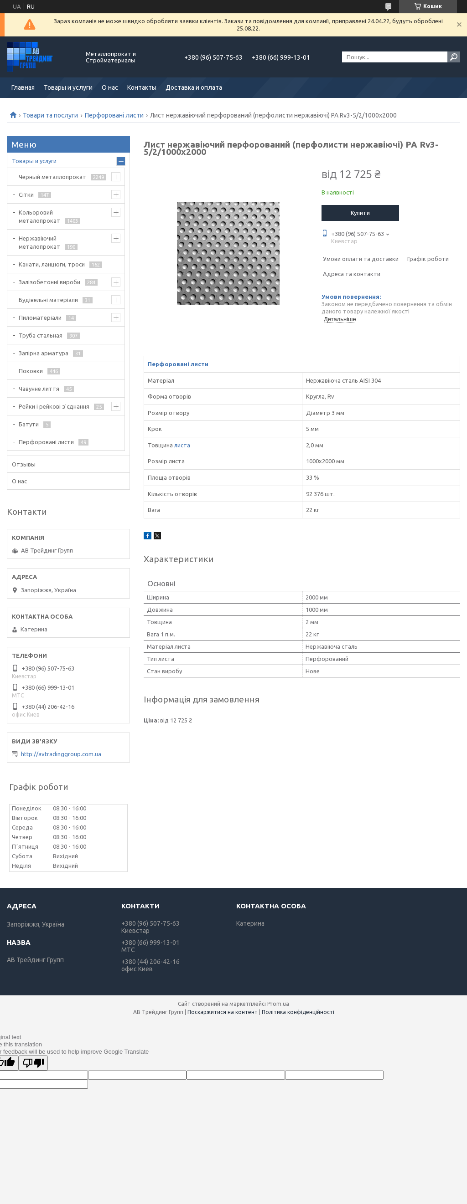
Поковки (31, 371)
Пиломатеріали (40, 317)
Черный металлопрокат (52, 177)
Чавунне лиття (39, 388)
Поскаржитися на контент (222, 1012)
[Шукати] (453, 56)
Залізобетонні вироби (49, 282)
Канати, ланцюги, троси (52, 264)
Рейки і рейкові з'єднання (54, 406)
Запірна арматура (43, 353)
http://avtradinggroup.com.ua (61, 754)
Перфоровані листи (114, 115)
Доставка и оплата (194, 87)
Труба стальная (40, 335)
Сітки (26, 194)
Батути (29, 424)
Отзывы (24, 464)
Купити (360, 213)
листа (182, 445)
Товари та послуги (50, 115)
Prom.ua (278, 1004)
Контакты (141, 87)
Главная (23, 87)
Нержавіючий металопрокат (39, 242)
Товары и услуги (68, 87)
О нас (110, 87)
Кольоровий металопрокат (39, 216)
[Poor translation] (33, 1063)
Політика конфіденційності (298, 1012)
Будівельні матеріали (48, 300)
